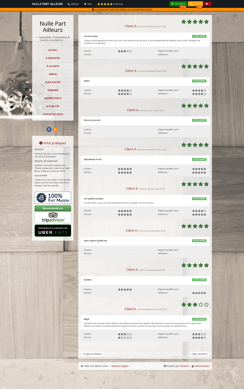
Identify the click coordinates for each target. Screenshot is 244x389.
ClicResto (184, 365)
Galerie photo (53, 98)
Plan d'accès (53, 82)
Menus (53, 74)
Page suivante (199, 353)
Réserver (178, 4)
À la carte (53, 66)
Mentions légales (120, 365)
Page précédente (92, 353)
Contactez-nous (53, 114)
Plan (88, 4)
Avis (110, 4)
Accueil (52, 50)
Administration (202, 365)
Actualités (52, 106)
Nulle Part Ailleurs (53, 27)
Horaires (52, 90)
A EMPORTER (53, 58)
